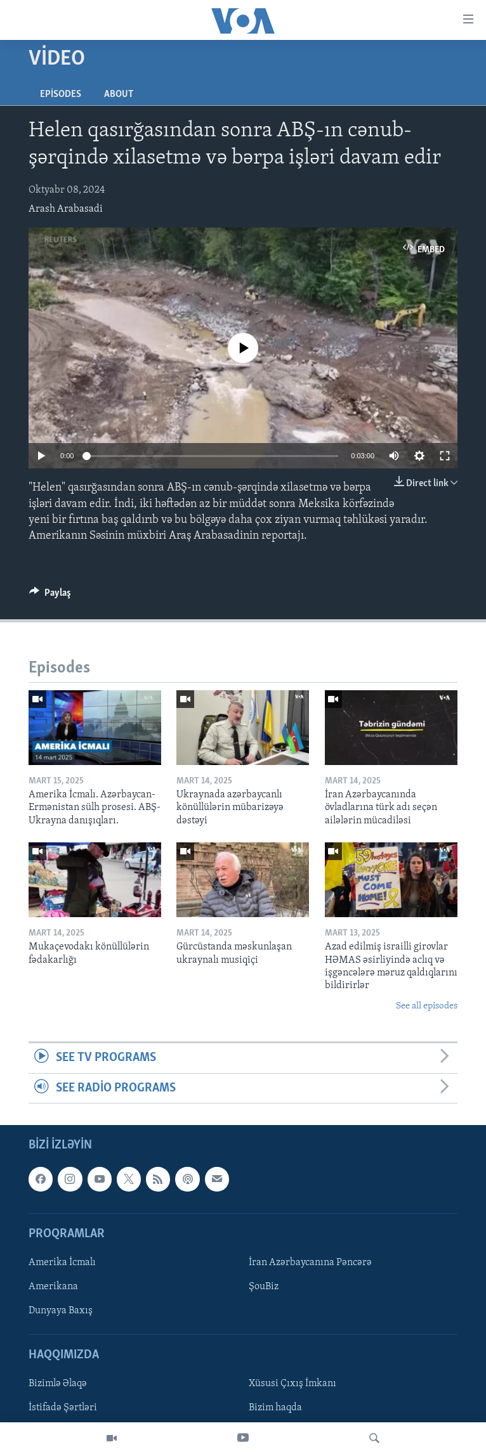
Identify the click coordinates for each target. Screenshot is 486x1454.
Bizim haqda (275, 1408)
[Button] (50, 596)
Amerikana (53, 1287)
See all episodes (426, 1006)
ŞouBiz (264, 1287)
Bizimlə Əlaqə (58, 1384)
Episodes (60, 94)
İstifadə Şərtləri (63, 1408)
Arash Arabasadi (66, 209)
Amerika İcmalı (62, 1263)
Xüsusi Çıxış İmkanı (292, 1384)
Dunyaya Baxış (61, 1311)
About (118, 94)
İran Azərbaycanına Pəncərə (310, 1263)
